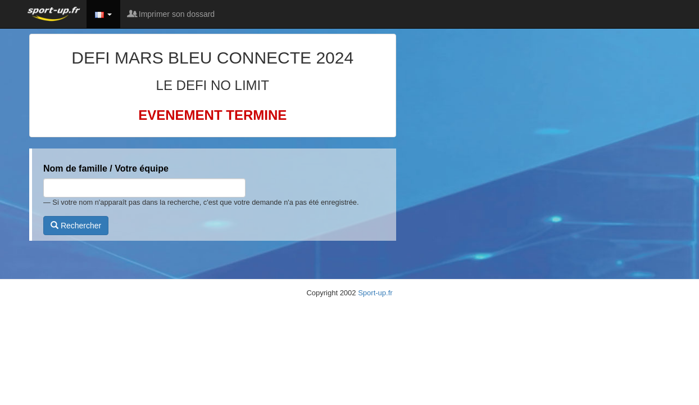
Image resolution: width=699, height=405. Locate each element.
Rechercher (76, 225)
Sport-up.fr (375, 293)
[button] (103, 14)
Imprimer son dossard (172, 14)
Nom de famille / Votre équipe (106, 168)
